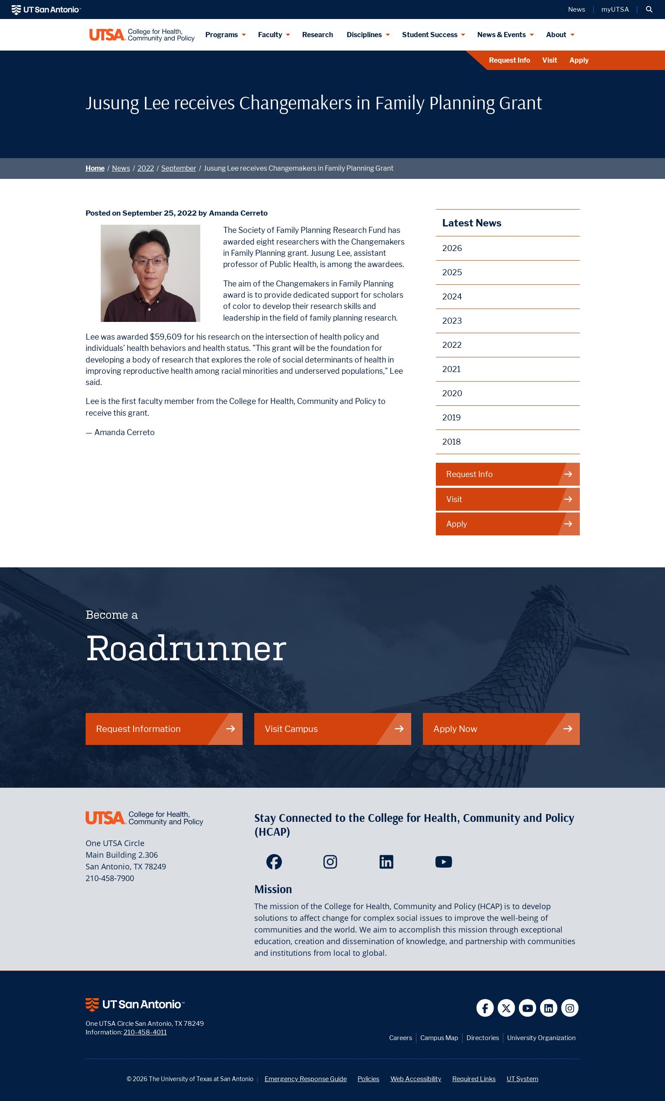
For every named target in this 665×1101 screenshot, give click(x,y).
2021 (451, 369)
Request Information (166, 728)
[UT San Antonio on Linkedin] (549, 1008)
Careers (400, 1037)
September (178, 168)
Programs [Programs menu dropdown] (221, 35)
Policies (368, 1078)
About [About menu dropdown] (556, 35)
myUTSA (615, 9)
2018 (451, 441)
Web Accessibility (415, 1078)
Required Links (474, 1078)
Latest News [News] (472, 223)
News (121, 168)
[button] (649, 9)
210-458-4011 (145, 1032)
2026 (452, 248)
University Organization (541, 1037)
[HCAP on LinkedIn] (388, 864)
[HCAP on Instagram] (332, 864)
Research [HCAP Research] (317, 35)
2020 (452, 393)
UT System (522, 1078)
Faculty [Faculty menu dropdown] (270, 35)
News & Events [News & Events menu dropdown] (501, 35)
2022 (145, 168)
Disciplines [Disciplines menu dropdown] (364, 35)
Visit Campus (335, 728)
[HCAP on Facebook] (276, 864)
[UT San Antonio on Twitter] (506, 1008)
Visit (549, 60)
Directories (483, 1037)
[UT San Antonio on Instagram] (570, 1008)
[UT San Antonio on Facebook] (485, 1008)
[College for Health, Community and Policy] (142, 35)
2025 (452, 272)
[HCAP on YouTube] (444, 864)
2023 (452, 320)
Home (95, 168)
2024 (452, 296)
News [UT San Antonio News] (576, 9)
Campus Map (439, 1037)
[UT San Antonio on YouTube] (528, 1008)
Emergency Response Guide (306, 1078)
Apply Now (503, 728)
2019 (451, 417)
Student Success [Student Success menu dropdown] (429, 35)
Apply (579, 60)
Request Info (509, 60)
